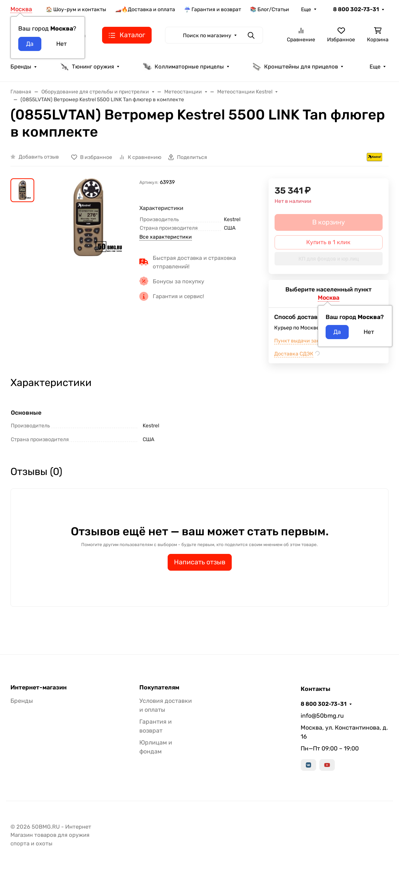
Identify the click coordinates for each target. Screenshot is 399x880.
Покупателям (159, 688)
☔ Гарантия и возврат (212, 9)
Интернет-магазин (38, 688)
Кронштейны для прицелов (295, 66)
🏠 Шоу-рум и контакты (76, 9)
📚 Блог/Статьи (269, 9)
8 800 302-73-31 (356, 9)
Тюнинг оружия (87, 66)
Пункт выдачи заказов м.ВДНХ (313, 341)
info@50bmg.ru (322, 715)
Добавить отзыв (39, 157)
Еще (306, 9)
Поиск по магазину (207, 35)
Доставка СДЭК (293, 354)
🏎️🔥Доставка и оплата (145, 9)
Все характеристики (165, 237)
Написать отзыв (199, 562)
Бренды (20, 66)
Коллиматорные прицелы (183, 66)
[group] (88, 217)
